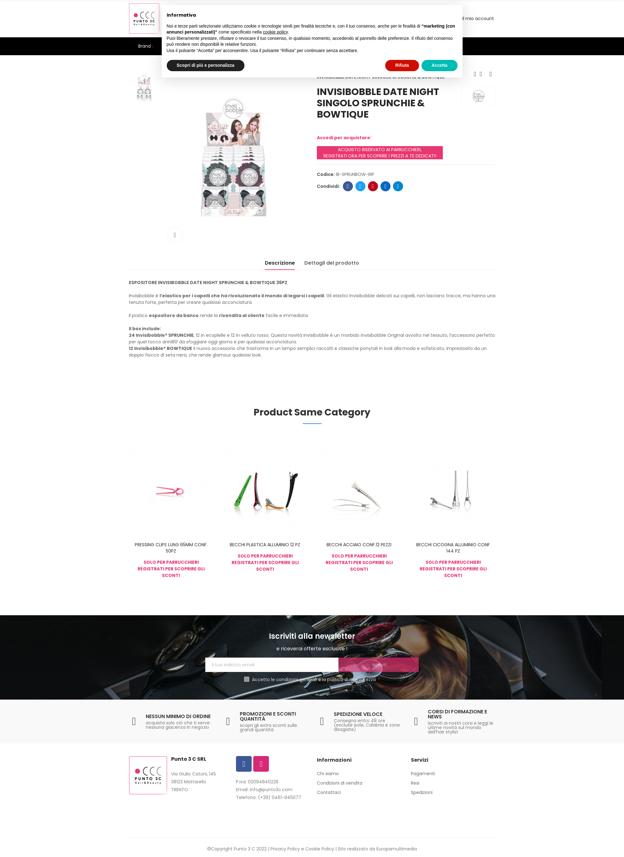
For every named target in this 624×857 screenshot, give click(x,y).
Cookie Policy (319, 849)
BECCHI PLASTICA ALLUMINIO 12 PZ (265, 545)
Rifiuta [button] (402, 65)
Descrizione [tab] (280, 263)
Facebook (348, 186)
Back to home (483, 74)
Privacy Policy (285, 849)
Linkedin (385, 186)
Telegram (398, 186)
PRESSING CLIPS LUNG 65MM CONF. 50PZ (171, 548)
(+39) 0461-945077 (279, 797)
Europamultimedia (396, 849)
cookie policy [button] (275, 31)
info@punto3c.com (271, 789)
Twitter (360, 186)
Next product (491, 74)
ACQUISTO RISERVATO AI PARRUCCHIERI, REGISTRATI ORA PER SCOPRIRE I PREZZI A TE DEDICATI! (379, 152)
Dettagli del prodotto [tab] (331, 263)
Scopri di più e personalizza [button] (205, 65)
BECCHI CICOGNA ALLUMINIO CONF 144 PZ (453, 548)
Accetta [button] (440, 65)
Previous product (475, 74)
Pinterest (373, 186)
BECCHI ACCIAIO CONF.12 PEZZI (359, 545)
